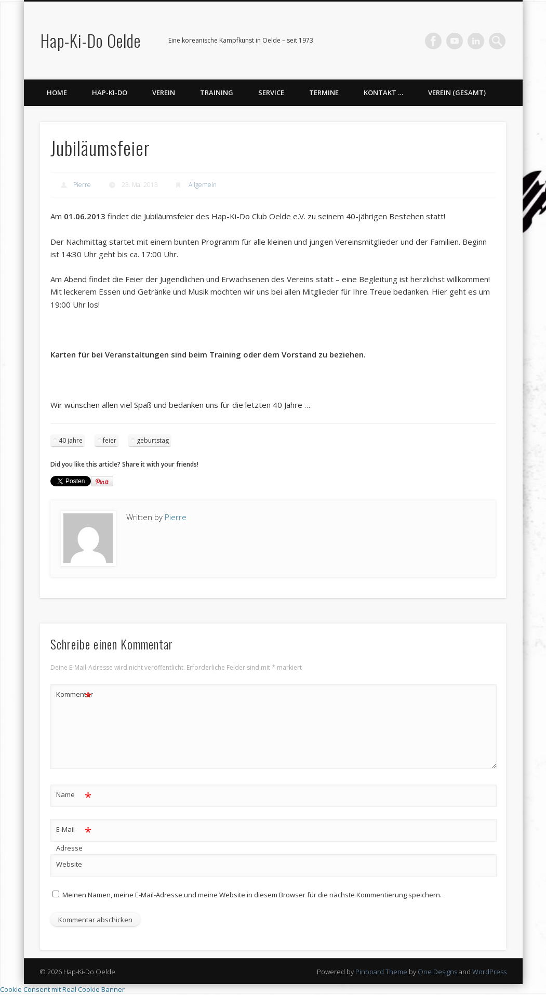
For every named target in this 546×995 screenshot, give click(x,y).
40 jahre (71, 440)
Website (69, 864)
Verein (163, 92)
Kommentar (74, 694)
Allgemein (203, 184)
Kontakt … (383, 92)
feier (109, 440)
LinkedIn (476, 41)
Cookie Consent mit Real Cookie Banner (62, 989)
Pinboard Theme (381, 971)
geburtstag (153, 440)
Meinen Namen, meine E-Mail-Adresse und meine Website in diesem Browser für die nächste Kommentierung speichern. (252, 894)
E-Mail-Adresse (74, 836)
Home (57, 92)
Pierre (82, 184)
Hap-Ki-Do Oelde (91, 40)
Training (216, 92)
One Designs (437, 971)
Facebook (433, 41)
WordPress (489, 971)
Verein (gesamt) (457, 92)
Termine (324, 92)
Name (74, 795)
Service (271, 92)
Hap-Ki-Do (109, 92)
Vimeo (454, 41)
